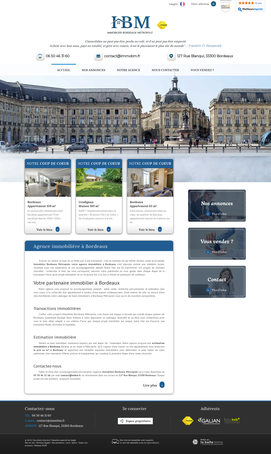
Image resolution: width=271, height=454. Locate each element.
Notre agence (128, 69)
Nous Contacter (165, 69)
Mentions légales (43, 443)
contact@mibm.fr (70, 375)
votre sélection (200, 4)
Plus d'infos (216, 213)
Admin (74, 443)
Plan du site (30, 443)
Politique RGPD (40, 445)
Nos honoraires (58, 443)
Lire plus (154, 385)
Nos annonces (93, 69)
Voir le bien (47, 229)
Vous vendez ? (202, 69)
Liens (68, 443)
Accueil (63, 69)
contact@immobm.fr (122, 56)
